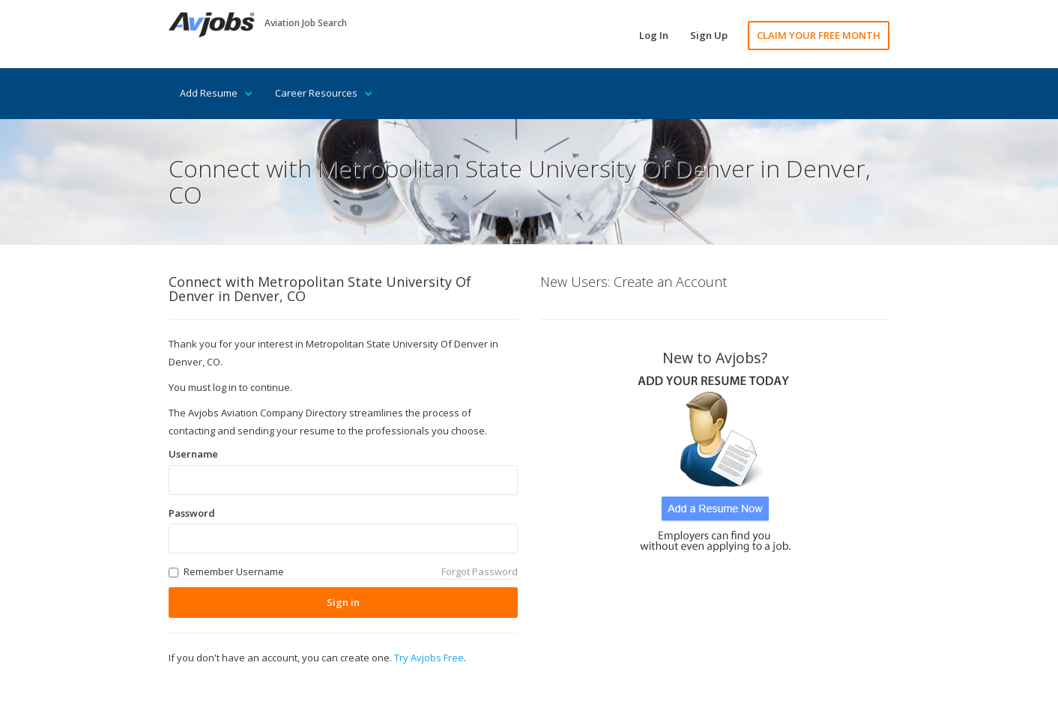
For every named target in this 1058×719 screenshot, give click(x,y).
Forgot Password (479, 571)
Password (192, 513)
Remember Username (234, 571)
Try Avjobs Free (429, 657)
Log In (653, 35)
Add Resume (216, 93)
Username (193, 454)
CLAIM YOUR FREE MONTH (818, 35)
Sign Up (709, 35)
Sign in (343, 602)
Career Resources (323, 93)
